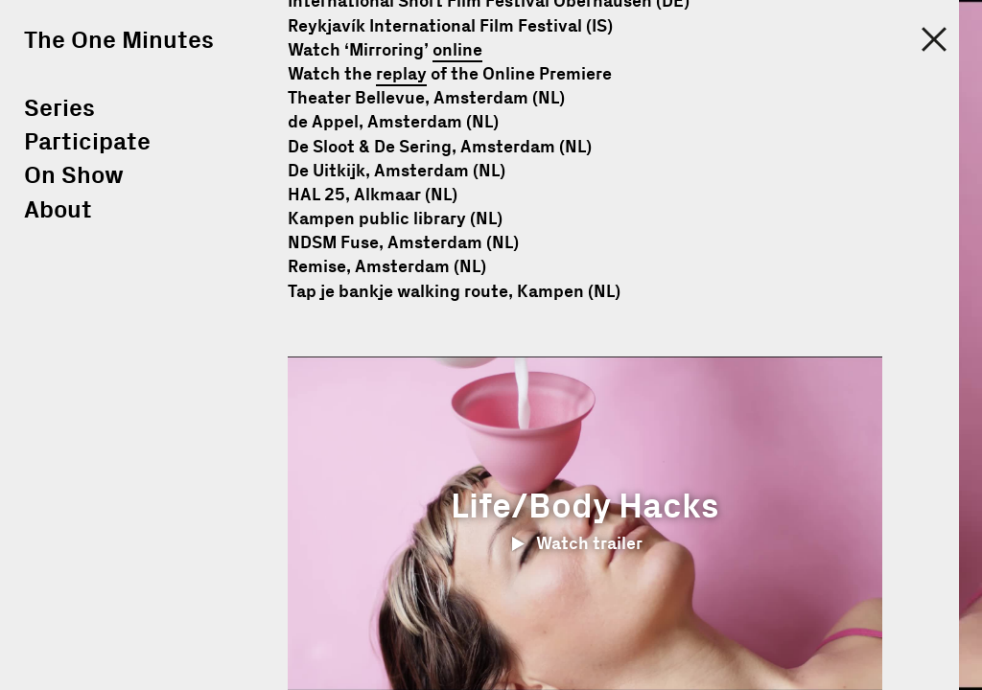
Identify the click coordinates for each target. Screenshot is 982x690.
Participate (87, 142)
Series (59, 109)
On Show (74, 176)
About (58, 210)
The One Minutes (119, 41)
